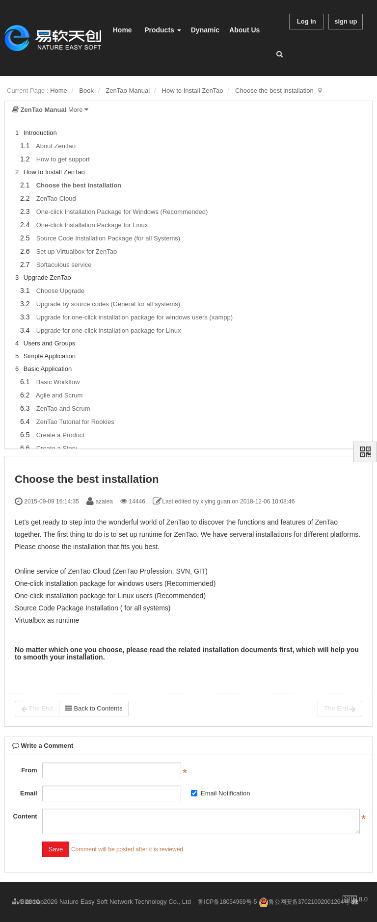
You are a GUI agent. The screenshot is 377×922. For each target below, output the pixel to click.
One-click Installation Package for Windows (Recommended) (122, 211)
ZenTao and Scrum (63, 408)
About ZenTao (56, 146)
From (29, 770)
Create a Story (57, 448)
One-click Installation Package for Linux (92, 225)
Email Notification (220, 793)
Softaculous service (64, 264)
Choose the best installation (274, 90)
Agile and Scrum (59, 395)
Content (25, 816)
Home (122, 30)
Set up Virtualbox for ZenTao (76, 251)
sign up (345, 21)
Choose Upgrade (60, 290)
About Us (244, 30)
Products (162, 30)
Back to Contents (94, 708)
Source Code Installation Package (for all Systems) (108, 238)
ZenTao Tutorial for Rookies (75, 421)
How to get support (63, 159)
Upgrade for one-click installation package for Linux (108, 330)
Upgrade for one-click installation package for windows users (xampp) (134, 317)
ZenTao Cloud (56, 198)
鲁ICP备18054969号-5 (227, 901)
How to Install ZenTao (192, 90)
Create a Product (60, 435)
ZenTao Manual (128, 90)
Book (86, 90)
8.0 (355, 900)
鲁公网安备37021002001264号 (304, 901)
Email (28, 793)
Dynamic (205, 30)
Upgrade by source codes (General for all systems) (108, 304)
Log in (306, 21)
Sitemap (28, 901)
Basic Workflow (58, 382)
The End (37, 708)
